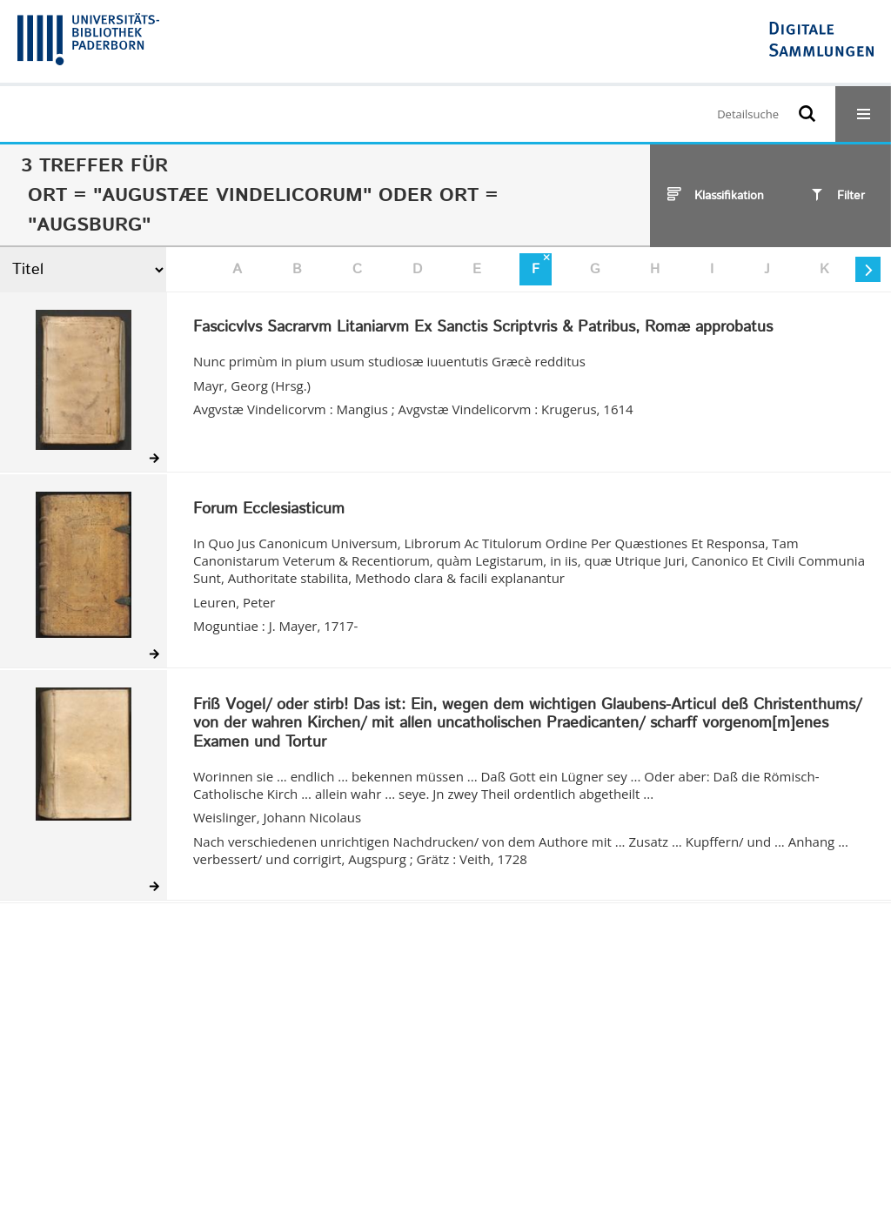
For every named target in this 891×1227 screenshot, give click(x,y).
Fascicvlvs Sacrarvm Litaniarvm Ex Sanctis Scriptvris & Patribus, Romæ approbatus (483, 328)
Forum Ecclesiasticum (269, 510)
